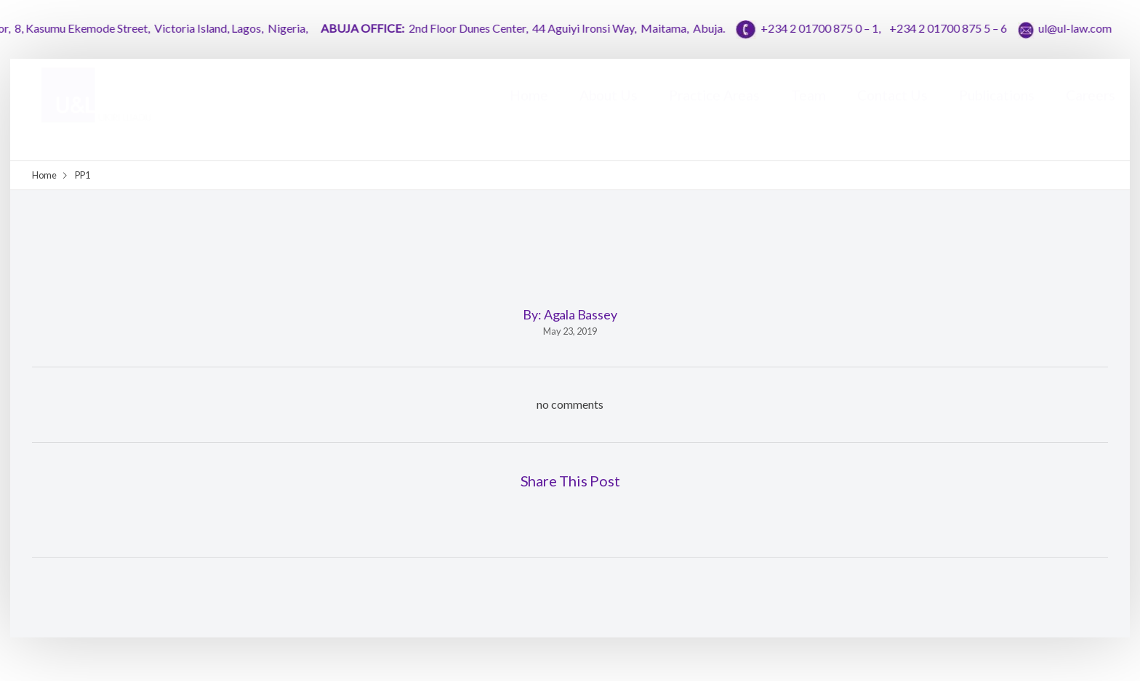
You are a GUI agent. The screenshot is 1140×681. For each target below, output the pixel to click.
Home (529, 109)
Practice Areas (714, 109)
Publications (997, 109)
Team (808, 109)
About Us (608, 109)
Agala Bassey (580, 314)
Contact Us (892, 109)
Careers (1090, 109)
